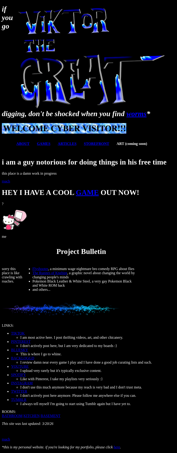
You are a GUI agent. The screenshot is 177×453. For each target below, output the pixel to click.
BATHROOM (12, 416)
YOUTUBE (20, 366)
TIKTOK (18, 333)
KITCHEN (32, 416)
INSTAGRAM (22, 383)
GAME (87, 192)
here (117, 447)
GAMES (43, 144)
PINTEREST (20, 342)
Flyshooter (40, 269)
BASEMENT (50, 416)
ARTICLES (67, 144)
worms (137, 113)
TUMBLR (19, 400)
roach (6, 181)
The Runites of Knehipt (49, 273)
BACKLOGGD (22, 358)
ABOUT (23, 144)
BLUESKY (19, 350)
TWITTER (19, 391)
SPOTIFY (18, 375)
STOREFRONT (96, 144)
